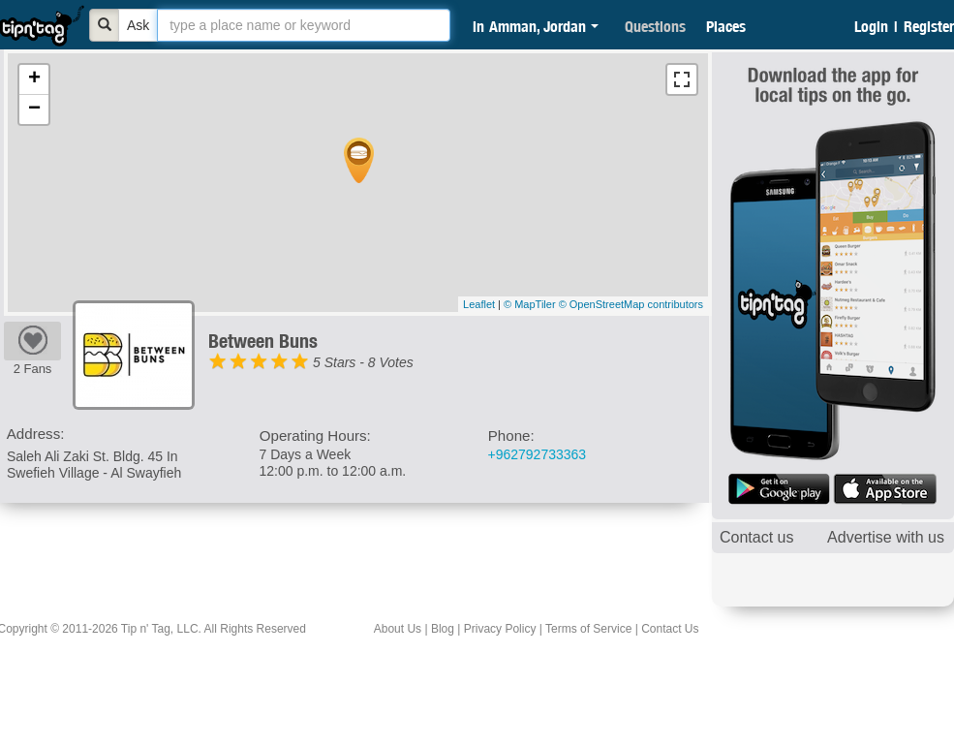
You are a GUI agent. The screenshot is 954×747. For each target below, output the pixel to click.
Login (871, 26)
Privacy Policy (500, 629)
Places (726, 26)
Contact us (756, 537)
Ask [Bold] (138, 25)
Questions (655, 26)
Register (929, 26)
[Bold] (104, 25)
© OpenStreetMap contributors (631, 304)
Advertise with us (885, 537)
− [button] (34, 109)
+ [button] (34, 79)
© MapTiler (530, 304)
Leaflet (479, 304)
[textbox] (303, 25)
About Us (397, 629)
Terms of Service (588, 629)
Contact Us (669, 629)
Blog (442, 629)
